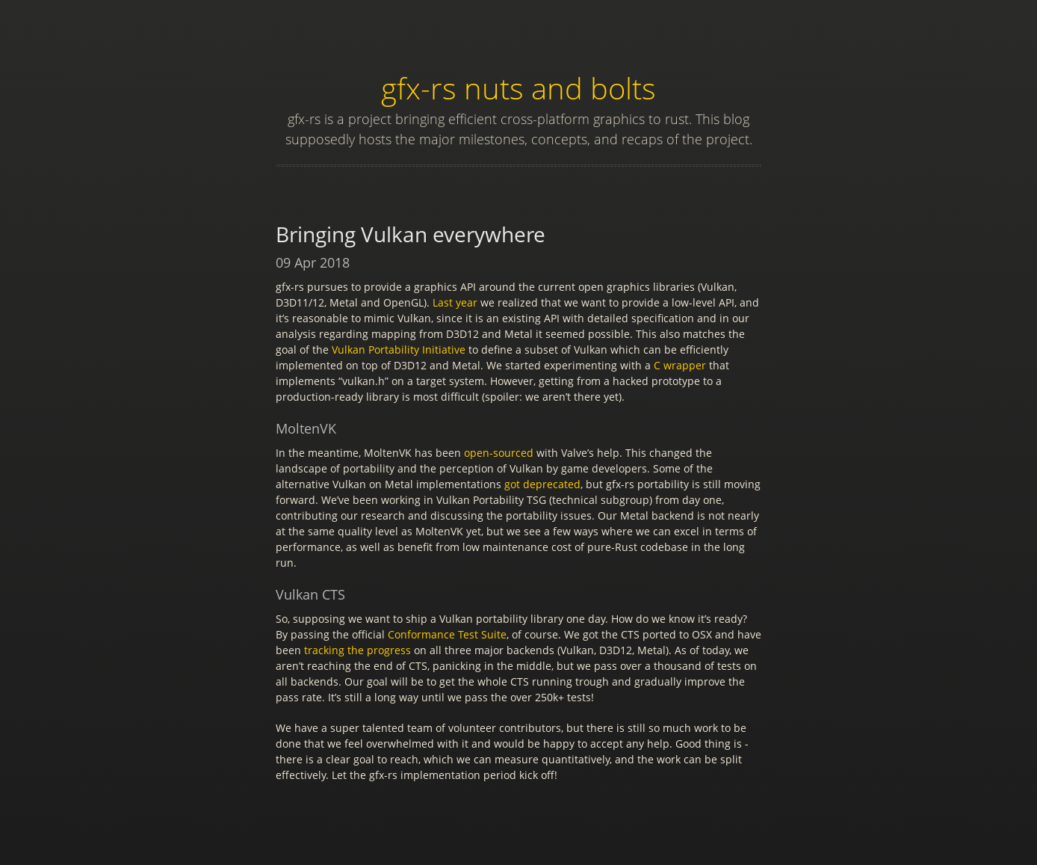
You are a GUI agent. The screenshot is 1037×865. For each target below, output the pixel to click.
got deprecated (542, 484)
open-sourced (498, 453)
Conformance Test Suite (447, 634)
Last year (455, 302)
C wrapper (680, 365)
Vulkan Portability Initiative (398, 349)
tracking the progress (357, 650)
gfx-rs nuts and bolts (518, 87)
